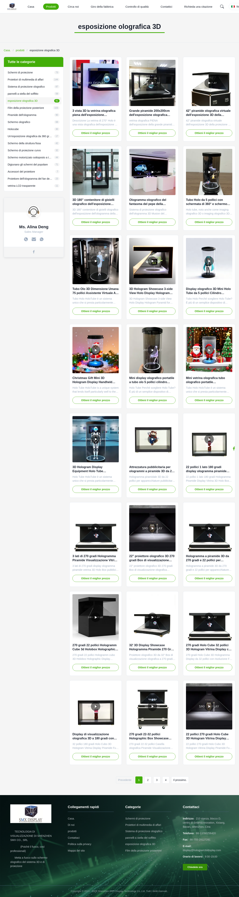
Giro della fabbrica (102, 6)
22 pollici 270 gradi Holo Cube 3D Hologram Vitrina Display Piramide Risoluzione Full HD (207, 738)
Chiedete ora (195, 867)
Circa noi (73, 6)
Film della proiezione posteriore (143, 850)
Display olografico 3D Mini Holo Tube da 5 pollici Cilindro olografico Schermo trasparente (208, 293)
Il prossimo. (180, 779)
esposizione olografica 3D (140, 844)
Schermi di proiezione (137, 818)
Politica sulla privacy (79, 844)
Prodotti (51, 6)
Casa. (7, 50)
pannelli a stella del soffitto (140, 837)
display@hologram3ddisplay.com (202, 850)
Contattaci (74, 837)
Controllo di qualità (137, 6)
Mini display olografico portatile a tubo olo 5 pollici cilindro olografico (151, 382)
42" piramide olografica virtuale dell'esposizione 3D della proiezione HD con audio (208, 115)
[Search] (222, 6)
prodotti (20, 50)
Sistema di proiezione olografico (143, 831)
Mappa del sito (76, 850)
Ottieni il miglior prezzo (95, 133)
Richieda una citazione (198, 6)
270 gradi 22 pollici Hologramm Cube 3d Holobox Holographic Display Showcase (94, 649)
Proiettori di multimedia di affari (143, 824)
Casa (31, 6)
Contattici (166, 6)
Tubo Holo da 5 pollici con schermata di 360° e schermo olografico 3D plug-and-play (206, 204)
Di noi (71, 824)
